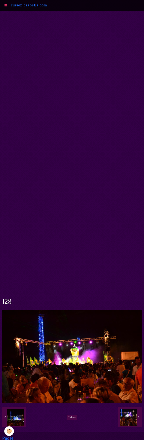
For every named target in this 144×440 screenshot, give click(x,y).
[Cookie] (9, 431)
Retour (72, 417)
